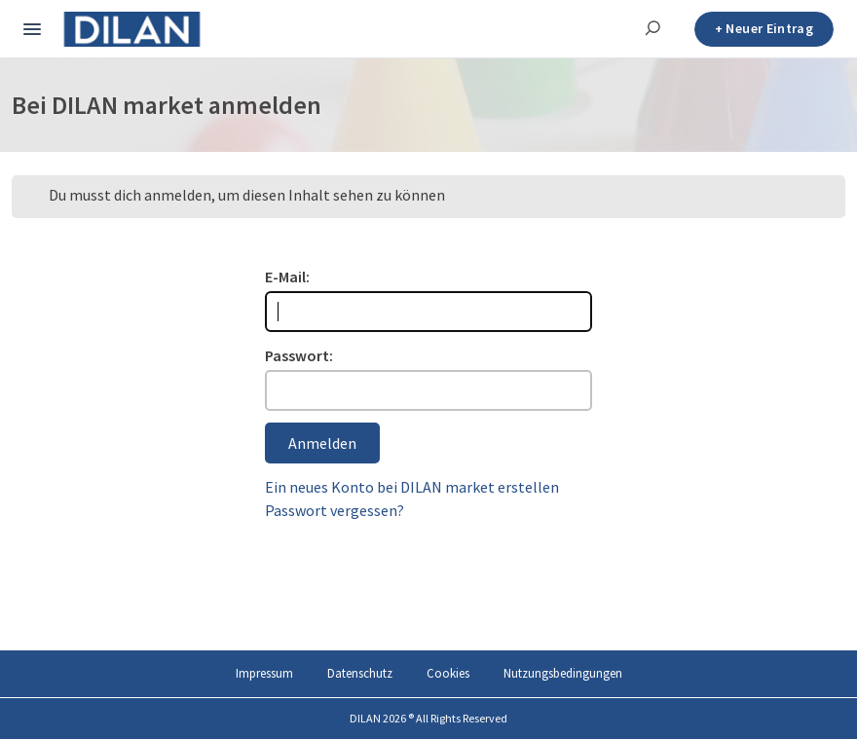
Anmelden (322, 443)
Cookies (448, 673)
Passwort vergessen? (334, 510)
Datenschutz (359, 673)
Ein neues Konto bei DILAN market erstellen (412, 487)
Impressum (264, 673)
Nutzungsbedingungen (562, 673)
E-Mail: (287, 276)
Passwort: (299, 355)
